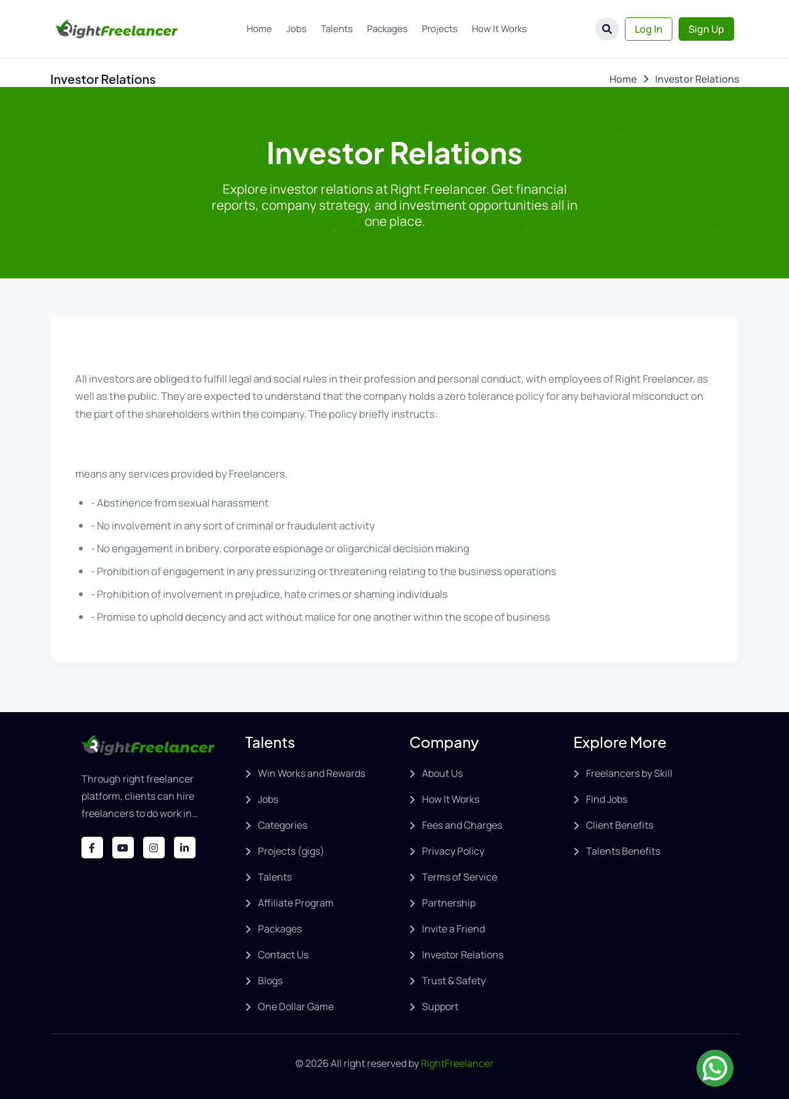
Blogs (270, 980)
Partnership (449, 903)
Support (440, 1006)
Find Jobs (606, 799)
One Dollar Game (296, 1006)
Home (259, 28)
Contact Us (283, 954)
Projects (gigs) (291, 851)
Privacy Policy (453, 851)
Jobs (296, 28)
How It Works (499, 28)
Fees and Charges (462, 825)
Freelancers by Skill (629, 773)
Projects (440, 28)
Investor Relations (462, 954)
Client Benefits (619, 825)
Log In (649, 29)
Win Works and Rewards (311, 773)
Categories (282, 825)
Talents (337, 28)
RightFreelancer (457, 1063)
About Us (442, 773)
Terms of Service (459, 877)
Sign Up (706, 29)
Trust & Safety (453, 980)
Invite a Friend (453, 928)
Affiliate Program (296, 903)
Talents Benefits (623, 851)
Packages (387, 28)
